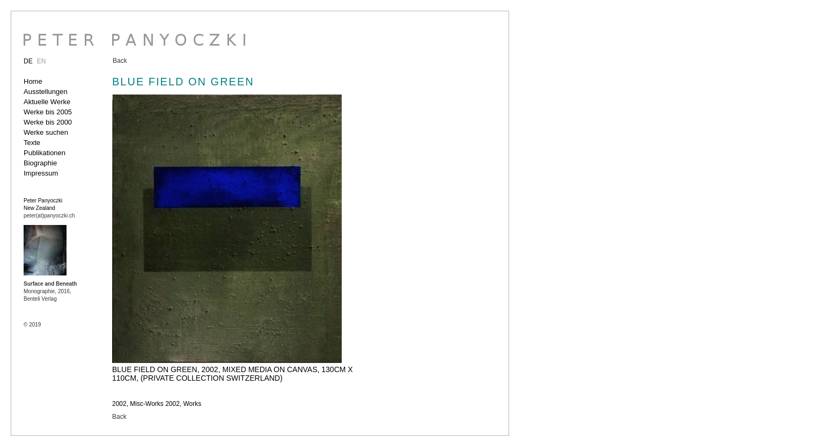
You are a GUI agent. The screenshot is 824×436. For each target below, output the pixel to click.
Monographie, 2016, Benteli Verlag (50, 291)
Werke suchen (46, 132)
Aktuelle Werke (47, 102)
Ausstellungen (46, 92)
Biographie (40, 163)
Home (33, 81)
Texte (32, 143)
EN (41, 61)
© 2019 (32, 325)
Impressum (41, 173)
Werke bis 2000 (48, 122)
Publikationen (44, 153)
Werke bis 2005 (48, 112)
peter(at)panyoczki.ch (49, 216)
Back (120, 60)
